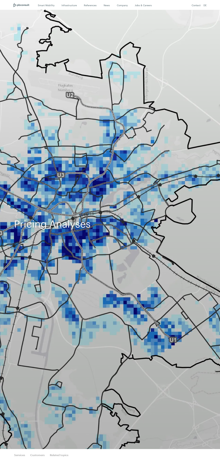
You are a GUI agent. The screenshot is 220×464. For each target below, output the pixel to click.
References (90, 5)
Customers (37, 455)
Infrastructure (69, 5)
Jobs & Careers (143, 5)
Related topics (59, 455)
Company (122, 5)
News (107, 5)
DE (205, 5)
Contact (196, 5)
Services (19, 455)
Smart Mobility (46, 5)
